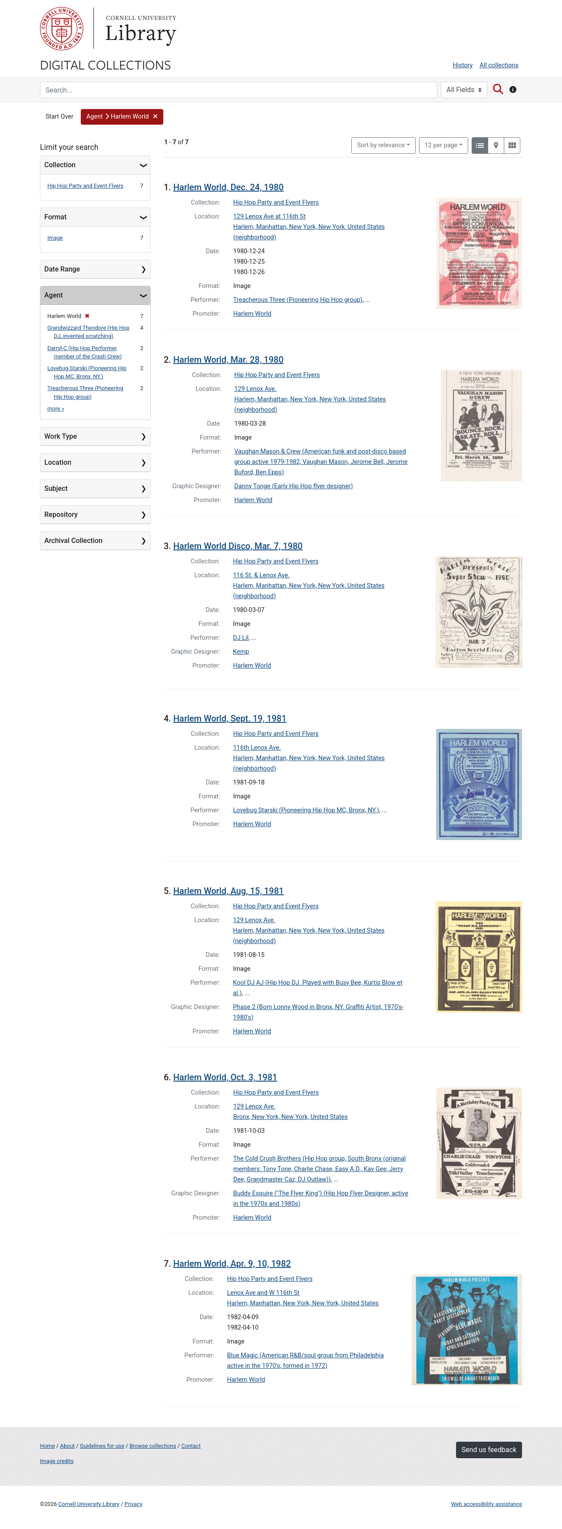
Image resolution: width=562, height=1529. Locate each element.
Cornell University (61, 28)
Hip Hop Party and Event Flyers (85, 185)
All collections (499, 65)
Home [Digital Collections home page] (47, 1446)
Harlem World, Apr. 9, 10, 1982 (232, 1263)
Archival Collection (73, 540)
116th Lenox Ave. (257, 747)
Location (57, 462)
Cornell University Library (88, 1504)
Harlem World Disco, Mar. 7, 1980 (238, 546)
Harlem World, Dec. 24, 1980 (228, 187)
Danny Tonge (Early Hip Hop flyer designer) (294, 486)
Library (140, 28)
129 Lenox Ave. (256, 389)
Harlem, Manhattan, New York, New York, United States (303, 1303)
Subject (56, 488)
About (67, 1446)
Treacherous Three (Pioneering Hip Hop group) (298, 300)
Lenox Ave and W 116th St (263, 1293)
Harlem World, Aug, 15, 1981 (228, 891)
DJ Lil (241, 638)
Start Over (59, 116)
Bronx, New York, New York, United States (290, 1117)
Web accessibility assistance (486, 1504)
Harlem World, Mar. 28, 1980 (228, 359)
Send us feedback (489, 1450)
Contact (191, 1446)
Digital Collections (105, 64)
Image (55, 238)
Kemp (241, 651)
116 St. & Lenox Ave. (261, 575)
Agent (53, 295)
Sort (381, 145)
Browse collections (152, 1446)
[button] (122, 117)
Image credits (57, 1461)
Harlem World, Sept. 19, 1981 (230, 718)
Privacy (133, 1504)
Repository (61, 514)
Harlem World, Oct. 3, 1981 (225, 1077)
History (463, 65)
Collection (60, 165)
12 (441, 144)
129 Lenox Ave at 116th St (269, 216)
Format (55, 217)
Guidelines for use (102, 1446)
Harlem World (252, 314)
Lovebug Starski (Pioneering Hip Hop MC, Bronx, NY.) (306, 810)
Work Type (60, 436)
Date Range (62, 269)
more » (55, 408)
